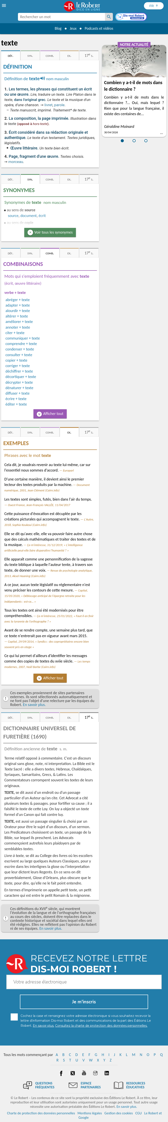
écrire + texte (15, 398)
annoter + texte (17, 327)
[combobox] (61, 17)
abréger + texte (17, 299)
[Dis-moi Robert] (131, 17)
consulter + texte (18, 354)
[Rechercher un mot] (109, 17)
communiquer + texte (22, 338)
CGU (138, 1113)
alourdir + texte (17, 310)
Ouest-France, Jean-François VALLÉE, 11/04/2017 (39, 505)
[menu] (4, 5)
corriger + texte (17, 365)
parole (59, 105)
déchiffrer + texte (19, 371)
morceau (15, 162)
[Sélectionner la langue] (154, 5)
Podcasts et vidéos (99, 28)
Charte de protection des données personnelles (41, 1113)
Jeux (72, 28)
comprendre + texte (21, 343)
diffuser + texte (17, 393)
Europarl (68, 470)
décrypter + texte (19, 382)
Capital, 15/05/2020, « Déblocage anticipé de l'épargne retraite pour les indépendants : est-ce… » (46, 595)
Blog (57, 28)
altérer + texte (16, 316)
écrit (42, 215)
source (13, 215)
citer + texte (14, 332)
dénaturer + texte (19, 387)
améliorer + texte (19, 321)
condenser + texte (19, 349)
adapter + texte (17, 305)
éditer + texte (16, 404)
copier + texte (16, 360)
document (28, 215)
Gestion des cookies (118, 1113)
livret (48, 105)
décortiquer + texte (20, 376)
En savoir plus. (34, 704)
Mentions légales (89, 1113)
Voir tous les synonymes (53, 232)
